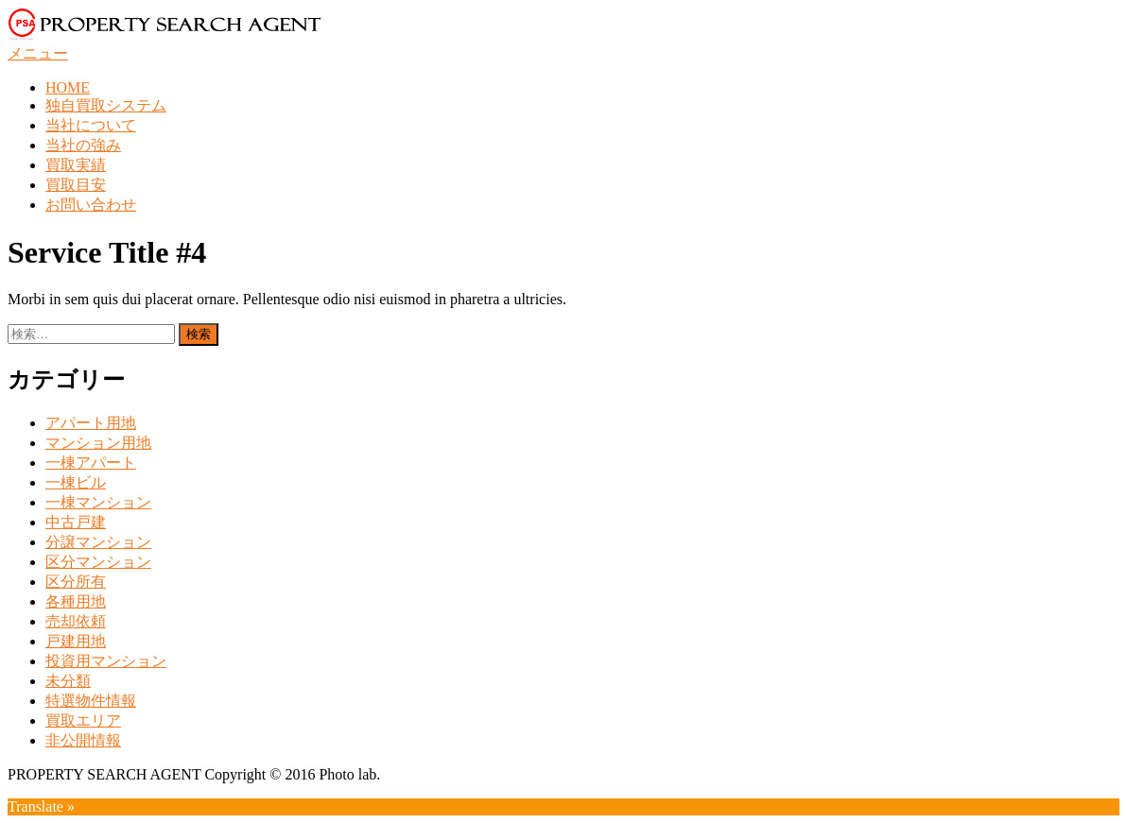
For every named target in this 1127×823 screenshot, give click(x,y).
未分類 (68, 681)
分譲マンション (98, 542)
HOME (67, 87)
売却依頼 (75, 621)
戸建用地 (75, 641)
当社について (90, 125)
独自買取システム (105, 105)
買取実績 (75, 165)
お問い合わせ (90, 205)
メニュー (38, 53)
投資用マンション (105, 661)
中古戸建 (75, 522)
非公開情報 (83, 740)
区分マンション (98, 562)
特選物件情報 (90, 701)
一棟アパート (90, 462)
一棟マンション (98, 502)
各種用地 (75, 601)
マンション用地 (98, 443)
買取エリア (83, 720)
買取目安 (75, 185)
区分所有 (75, 582)
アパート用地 (90, 423)
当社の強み (83, 145)
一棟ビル (75, 482)
